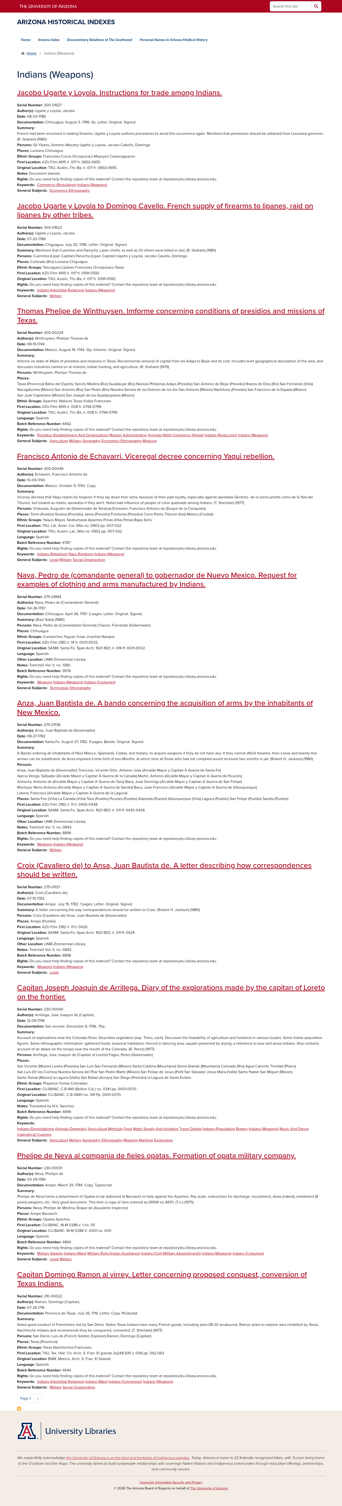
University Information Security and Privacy (171, 1482)
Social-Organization (89, 559)
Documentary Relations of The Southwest (99, 39)
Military (56, 296)
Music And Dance (294, 1129)
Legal (54, 559)
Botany (242, 1129)
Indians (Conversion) (125, 1381)
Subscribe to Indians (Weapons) (19, 1409)
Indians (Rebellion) (52, 554)
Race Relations (81, 554)
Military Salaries (50, 1253)
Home (25, 39)
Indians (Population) (219, 1129)
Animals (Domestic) (71, 1129)
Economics (59, 190)
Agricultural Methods (105, 1129)
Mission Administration (128, 435)
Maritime (146, 1140)
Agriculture (59, 441)
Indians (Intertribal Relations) (60, 290)
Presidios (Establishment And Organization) (72, 435)
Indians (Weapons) (92, 184)
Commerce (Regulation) (56, 184)
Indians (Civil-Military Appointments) (171, 1253)
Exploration (163, 1140)
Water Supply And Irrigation (155, 1129)
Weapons (44, 682)
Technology (59, 688)
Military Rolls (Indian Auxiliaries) (113, 1253)
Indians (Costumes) (99, 682)
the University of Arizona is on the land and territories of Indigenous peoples (127, 1457)
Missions (149, 441)
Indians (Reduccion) (220, 435)
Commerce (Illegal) (188, 435)
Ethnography (79, 190)
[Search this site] (291, 6)
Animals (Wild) (159, 435)
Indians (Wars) (75, 1253)
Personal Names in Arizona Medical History (174, 39)
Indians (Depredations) (35, 1129)
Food (128, 1129)
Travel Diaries (190, 1129)
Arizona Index (49, 39)
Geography (91, 441)
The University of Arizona (209, 1488)
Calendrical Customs (34, 1134)
